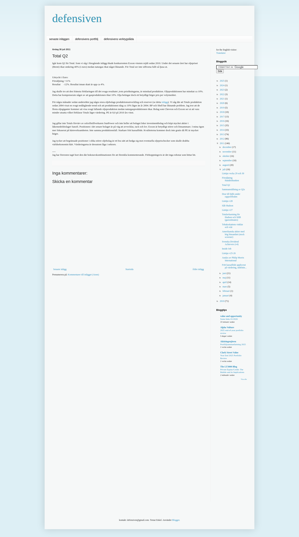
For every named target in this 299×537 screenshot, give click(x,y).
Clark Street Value (229, 352)
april (225, 282)
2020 (222, 103)
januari (226, 295)
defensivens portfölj (86, 39)
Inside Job (226, 248)
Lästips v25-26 (229, 253)
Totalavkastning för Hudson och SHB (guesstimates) (231, 217)
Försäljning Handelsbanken (230, 179)
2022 (222, 94)
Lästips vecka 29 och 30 (233, 173)
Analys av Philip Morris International (233, 259)
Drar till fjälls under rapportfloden (231, 195)
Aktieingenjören (228, 341)
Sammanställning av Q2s (233, 189)
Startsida (129, 269)
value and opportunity (231, 316)
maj (225, 277)
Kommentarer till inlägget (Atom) (83, 274)
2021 (222, 98)
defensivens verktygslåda (119, 39)
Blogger (175, 520)
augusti (226, 165)
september (227, 160)
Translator (221, 53)
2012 (222, 138)
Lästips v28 (227, 201)
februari (226, 291)
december (227, 147)
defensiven (77, 18)
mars (225, 286)
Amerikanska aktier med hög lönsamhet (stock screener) (233, 234)
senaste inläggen (59, 39)
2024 (222, 85)
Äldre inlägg (198, 269)
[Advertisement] (121, 290)
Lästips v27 (227, 210)
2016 (222, 121)
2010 (222, 301)
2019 (222, 107)
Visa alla (244, 379)
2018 (222, 112)
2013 (222, 134)
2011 (222, 143)
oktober (226, 156)
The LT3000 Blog (228, 366)
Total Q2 (226, 185)
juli (224, 169)
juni (225, 273)
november (227, 151)
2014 (222, 130)
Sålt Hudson (227, 205)
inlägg (165, 102)
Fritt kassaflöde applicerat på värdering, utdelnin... (234, 266)
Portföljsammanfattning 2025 (233, 344)
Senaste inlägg (60, 269)
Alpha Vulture (227, 327)
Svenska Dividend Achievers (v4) (230, 243)
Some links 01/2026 (229, 319)
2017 (222, 116)
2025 (222, 80)
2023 (222, 89)
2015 (222, 125)
